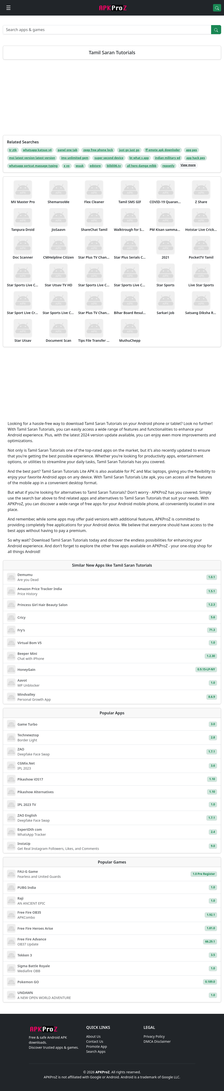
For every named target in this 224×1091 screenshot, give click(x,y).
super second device (108, 158)
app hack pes (195, 158)
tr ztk (13, 150)
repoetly (169, 166)
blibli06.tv (114, 166)
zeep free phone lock (98, 150)
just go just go (129, 150)
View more (188, 165)
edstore (95, 166)
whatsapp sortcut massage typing (33, 166)
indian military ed (167, 158)
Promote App (96, 1046)
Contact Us (94, 1041)
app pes (191, 150)
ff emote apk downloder (163, 150)
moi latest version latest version (32, 158)
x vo (66, 166)
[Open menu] (8, 8)
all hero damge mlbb (141, 166)
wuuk (79, 166)
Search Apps (96, 1051)
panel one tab (67, 150)
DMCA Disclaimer (157, 1041)
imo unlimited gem (74, 158)
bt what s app (139, 158)
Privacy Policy (154, 1036)
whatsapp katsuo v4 (37, 150)
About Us (93, 1036)
